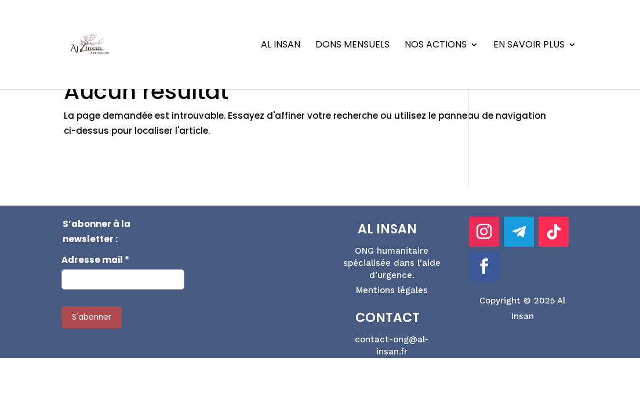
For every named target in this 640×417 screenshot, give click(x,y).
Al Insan (280, 46)
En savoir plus (529, 46)
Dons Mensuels (352, 46)
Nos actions (436, 46)
